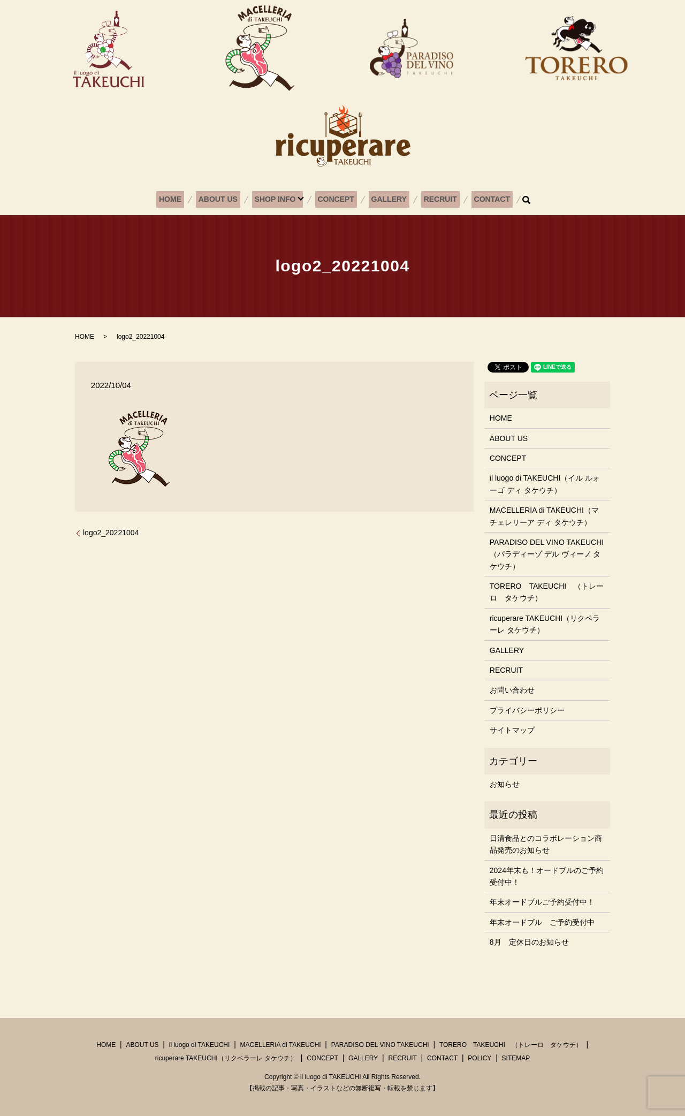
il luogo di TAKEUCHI (199, 1045)
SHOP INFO (279, 199)
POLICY (479, 1058)
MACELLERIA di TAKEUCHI (280, 1045)
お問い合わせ (512, 690)
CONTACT (478, 199)
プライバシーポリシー (527, 710)
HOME (184, 199)
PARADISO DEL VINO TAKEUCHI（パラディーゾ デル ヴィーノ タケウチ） (547, 554)
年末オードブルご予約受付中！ (542, 902)
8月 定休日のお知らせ (529, 942)
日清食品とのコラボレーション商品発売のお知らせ (546, 844)
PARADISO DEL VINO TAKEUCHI (380, 1045)
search (510, 200)
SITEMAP (516, 1058)
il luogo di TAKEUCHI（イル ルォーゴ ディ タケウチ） (545, 484)
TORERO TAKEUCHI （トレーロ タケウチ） (547, 592)
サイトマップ (512, 730)
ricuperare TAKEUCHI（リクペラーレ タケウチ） (545, 624)
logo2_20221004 (111, 532)
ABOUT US (226, 199)
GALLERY (385, 199)
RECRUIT (431, 199)
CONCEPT (337, 199)
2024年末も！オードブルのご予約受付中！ (547, 876)
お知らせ (505, 784)
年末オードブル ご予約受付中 (542, 922)
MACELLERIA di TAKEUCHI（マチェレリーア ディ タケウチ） (544, 516)
